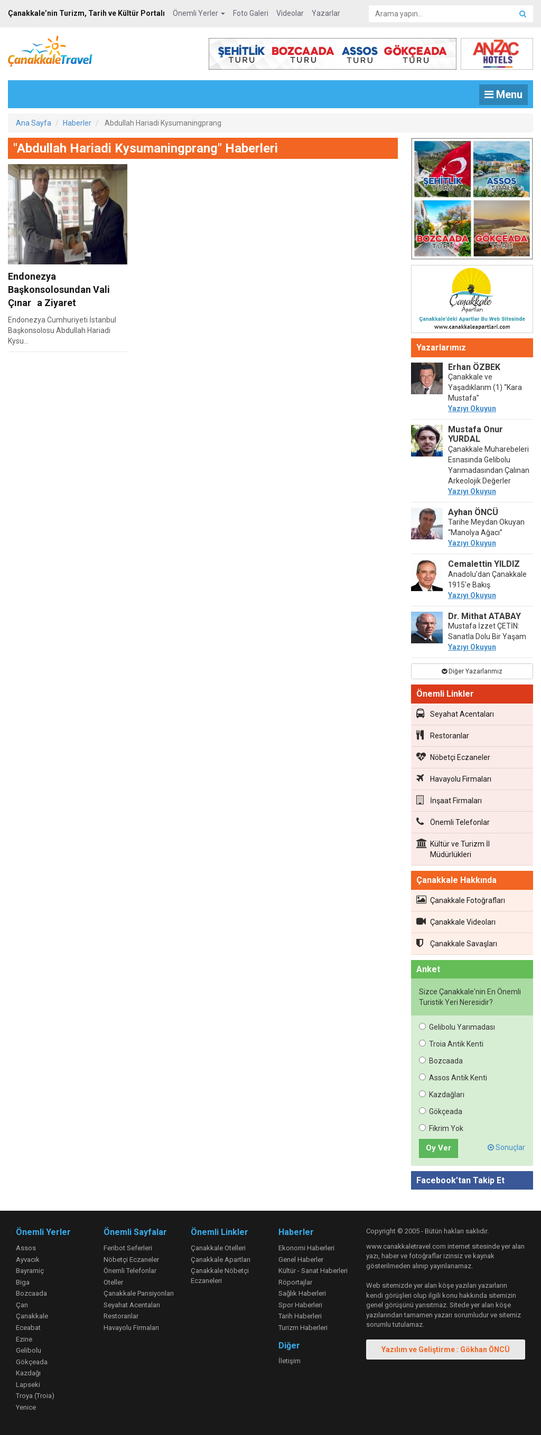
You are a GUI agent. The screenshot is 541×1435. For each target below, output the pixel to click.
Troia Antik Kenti (451, 1044)
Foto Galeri (250, 13)
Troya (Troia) (35, 1396)
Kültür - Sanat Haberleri (313, 1271)
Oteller (113, 1282)
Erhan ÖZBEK (474, 367)
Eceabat (28, 1328)
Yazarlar (326, 13)
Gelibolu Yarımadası (457, 1027)
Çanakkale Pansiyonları (139, 1293)
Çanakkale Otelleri (218, 1248)
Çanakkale (32, 1316)
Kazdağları (441, 1094)
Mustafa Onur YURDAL (475, 434)
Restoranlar (442, 735)
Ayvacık (28, 1259)
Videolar (290, 13)
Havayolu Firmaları (453, 778)
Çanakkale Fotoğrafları (460, 900)
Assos (26, 1248)
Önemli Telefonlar (453, 821)
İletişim (289, 1361)
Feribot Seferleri (128, 1248)
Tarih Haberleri (300, 1316)
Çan (22, 1305)
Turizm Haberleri (303, 1328)
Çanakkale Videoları (456, 921)
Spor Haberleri (300, 1305)
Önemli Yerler (199, 13)
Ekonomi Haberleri (306, 1248)
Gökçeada (440, 1111)
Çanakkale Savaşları (456, 943)
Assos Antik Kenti (453, 1077)
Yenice (26, 1407)
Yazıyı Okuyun (472, 408)
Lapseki (28, 1385)
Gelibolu (28, 1350)
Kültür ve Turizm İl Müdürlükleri (453, 849)
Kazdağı (28, 1373)
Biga (23, 1282)
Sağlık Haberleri (302, 1293)
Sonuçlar (506, 1147)
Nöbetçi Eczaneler (453, 757)
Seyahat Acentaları (455, 713)
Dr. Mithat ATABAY (484, 616)
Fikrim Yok (441, 1128)
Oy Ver (438, 1148)
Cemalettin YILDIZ (484, 564)
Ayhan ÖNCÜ (473, 512)
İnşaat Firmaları (449, 800)
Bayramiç (30, 1271)
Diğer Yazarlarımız (472, 671)
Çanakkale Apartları (220, 1259)
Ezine (24, 1339)
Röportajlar (295, 1282)
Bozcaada (441, 1061)
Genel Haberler (300, 1259)
